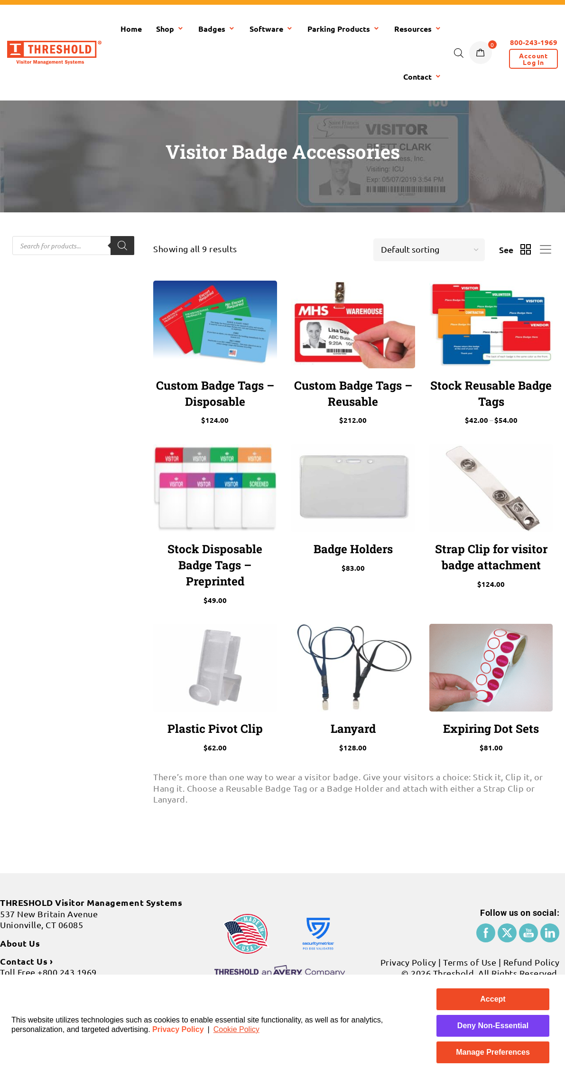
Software (271, 29)
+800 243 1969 (67, 932)
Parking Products (343, 29)
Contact (422, 77)
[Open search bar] (458, 52)
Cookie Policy (236, 1029)
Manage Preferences (493, 1052)
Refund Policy (531, 922)
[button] (533, 58)
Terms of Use (469, 922)
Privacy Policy (178, 1029)
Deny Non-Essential (492, 1026)
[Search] (122, 245)
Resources (418, 29)
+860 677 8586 (53, 943)
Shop (170, 29)
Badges (216, 29)
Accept (492, 999)
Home (131, 29)
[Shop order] (429, 249)
